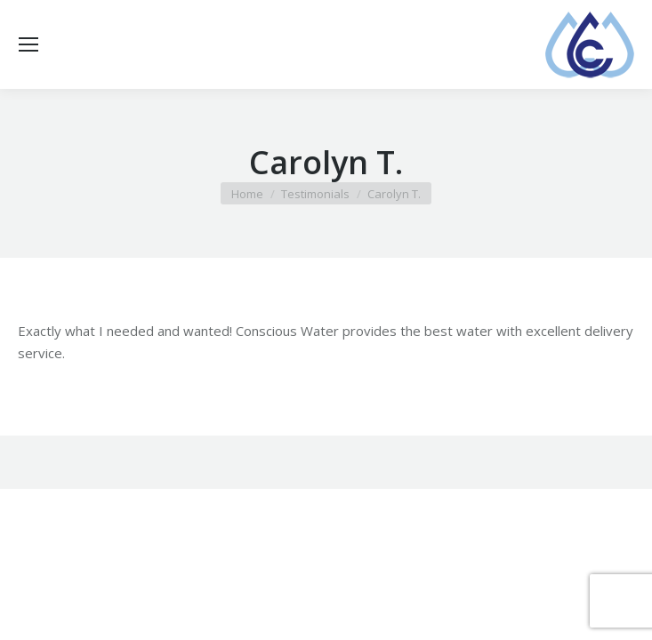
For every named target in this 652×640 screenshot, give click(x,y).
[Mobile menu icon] (28, 44)
